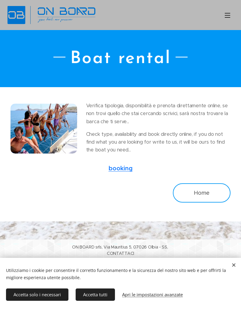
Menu (227, 15)
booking (121, 168)
